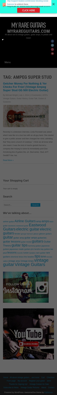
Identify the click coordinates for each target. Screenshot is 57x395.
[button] (28, 6)
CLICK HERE (28, 10)
